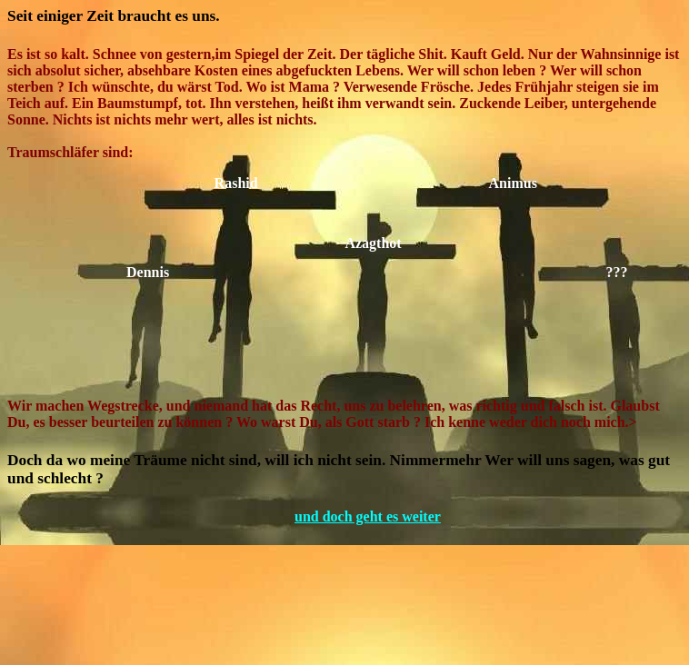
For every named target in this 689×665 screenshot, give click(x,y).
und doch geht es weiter (372, 516)
